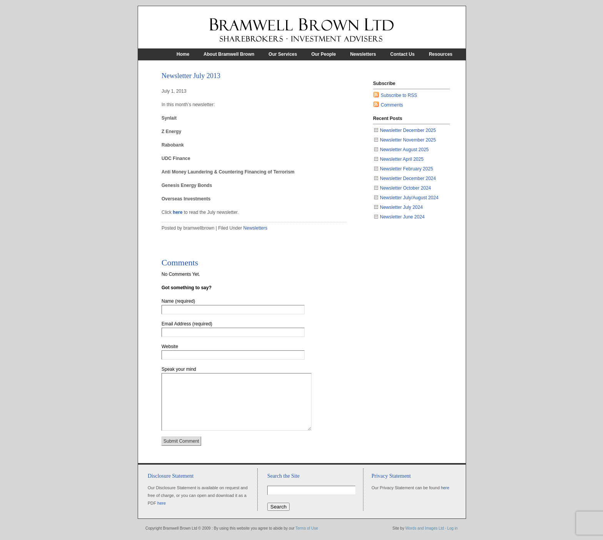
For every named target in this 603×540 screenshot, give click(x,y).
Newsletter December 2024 (408, 178)
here (177, 212)
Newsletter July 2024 (401, 207)
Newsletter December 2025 (408, 130)
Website (170, 346)
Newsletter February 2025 (406, 169)
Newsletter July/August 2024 (409, 197)
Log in (452, 528)
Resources (440, 54)
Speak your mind (179, 369)
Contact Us (402, 54)
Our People (323, 54)
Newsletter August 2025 (404, 149)
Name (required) (178, 301)
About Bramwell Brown (228, 54)
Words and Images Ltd (424, 528)
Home (183, 54)
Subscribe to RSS (399, 95)
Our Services (282, 54)
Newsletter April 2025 (401, 159)
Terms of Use (306, 528)
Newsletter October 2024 (405, 188)
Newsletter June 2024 (402, 217)
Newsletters (363, 54)
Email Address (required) (187, 324)
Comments (392, 105)
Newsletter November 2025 (408, 140)
